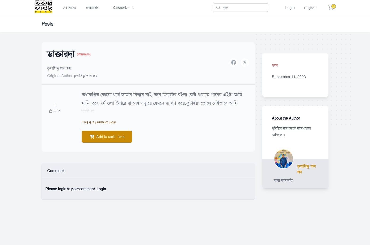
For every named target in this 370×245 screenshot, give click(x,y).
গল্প (275, 65)
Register (310, 8)
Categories (124, 7)
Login (290, 7)
